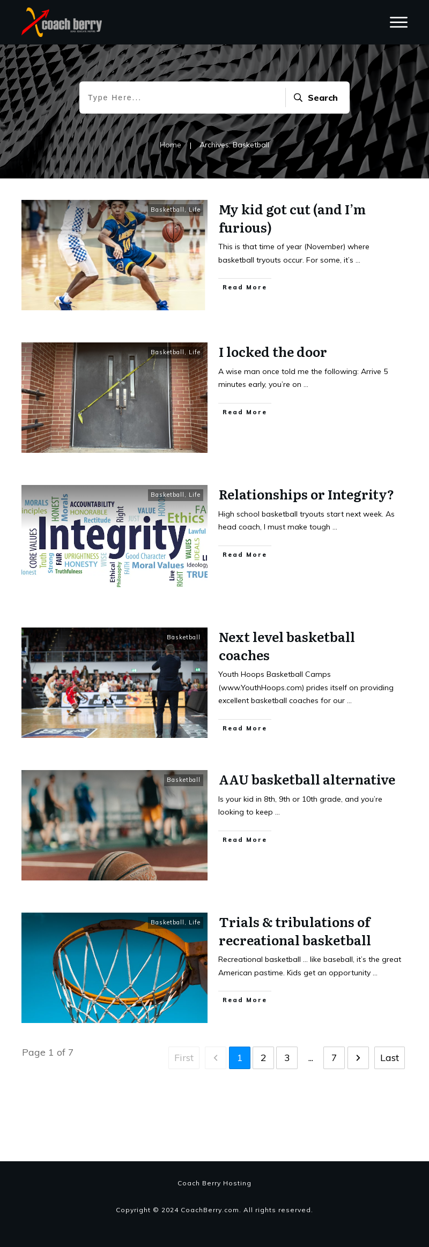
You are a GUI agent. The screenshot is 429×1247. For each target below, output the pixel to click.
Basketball (167, 256)
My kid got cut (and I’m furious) (292, 265)
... (358, 306)
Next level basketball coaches (287, 692)
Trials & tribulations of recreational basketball (295, 977)
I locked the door (273, 398)
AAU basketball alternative (307, 826)
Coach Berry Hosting (214, 1183)
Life (195, 256)
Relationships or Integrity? (306, 541)
